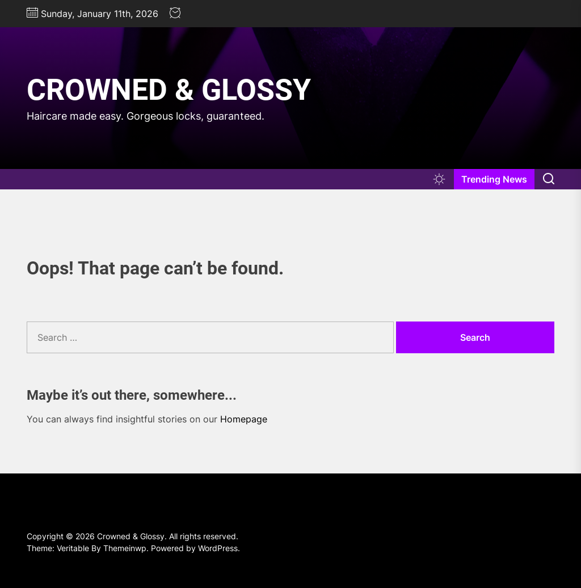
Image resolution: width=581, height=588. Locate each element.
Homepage (243, 419)
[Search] (548, 179)
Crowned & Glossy (169, 90)
